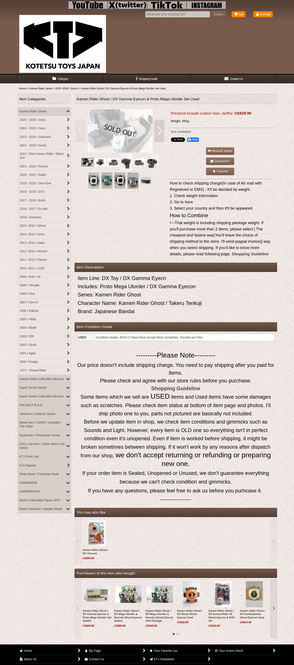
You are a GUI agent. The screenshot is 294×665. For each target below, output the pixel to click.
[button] (147, 78)
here (189, 202)
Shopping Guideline (250, 254)
